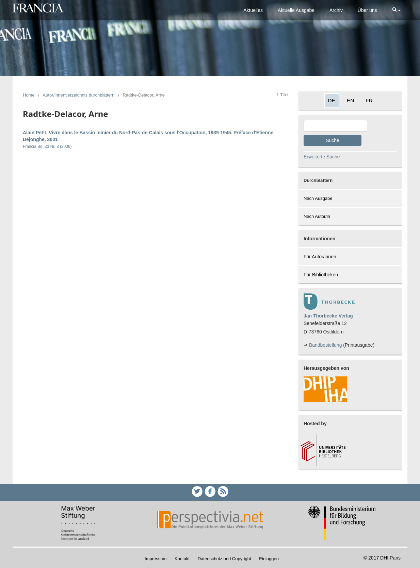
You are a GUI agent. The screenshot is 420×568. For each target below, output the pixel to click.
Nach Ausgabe (318, 198)
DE (331, 100)
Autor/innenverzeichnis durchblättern (79, 95)
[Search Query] (335, 126)
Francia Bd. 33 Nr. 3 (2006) (47, 146)
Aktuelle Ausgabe (296, 10)
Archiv (336, 10)
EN (350, 100)
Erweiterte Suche (322, 156)
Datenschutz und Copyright (224, 558)
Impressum (155, 558)
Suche (332, 140)
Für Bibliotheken (321, 274)
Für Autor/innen (320, 256)
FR (369, 100)
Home (29, 95)
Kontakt (182, 558)
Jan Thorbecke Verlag (328, 316)
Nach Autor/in (317, 216)
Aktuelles (253, 10)
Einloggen (269, 558)
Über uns (367, 10)
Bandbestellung (325, 345)
